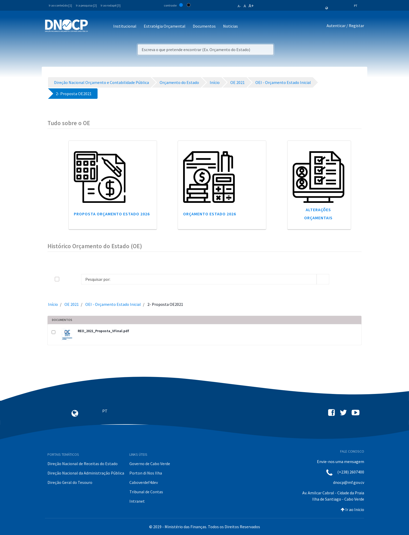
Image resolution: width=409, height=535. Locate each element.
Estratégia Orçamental (164, 26)
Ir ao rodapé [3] (111, 5)
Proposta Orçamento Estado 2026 (112, 213)
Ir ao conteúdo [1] (60, 5)
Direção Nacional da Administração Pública (85, 473)
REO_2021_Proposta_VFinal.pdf (103, 331)
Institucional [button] (124, 26)
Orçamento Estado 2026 (209, 213)
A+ (251, 6)
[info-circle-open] (337, 279)
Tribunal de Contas (146, 491)
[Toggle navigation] (95, 26)
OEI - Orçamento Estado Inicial (113, 304)
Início (53, 304)
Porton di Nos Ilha (145, 473)
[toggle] (65, 279)
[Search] (199, 279)
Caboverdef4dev (143, 482)
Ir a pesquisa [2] (86, 5)
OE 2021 (71, 304)
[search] (323, 279)
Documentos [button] (204, 26)
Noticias (230, 26)
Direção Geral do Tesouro (69, 482)
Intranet (137, 501)
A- (239, 6)
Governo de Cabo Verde (149, 463)
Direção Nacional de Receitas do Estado (82, 463)
